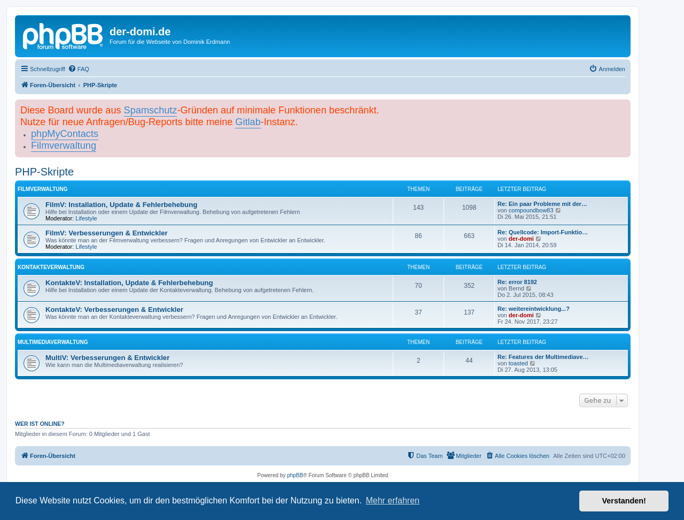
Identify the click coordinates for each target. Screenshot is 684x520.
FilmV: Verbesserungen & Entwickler (106, 233)
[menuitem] (78, 69)
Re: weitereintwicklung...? (534, 308)
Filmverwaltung (63, 145)
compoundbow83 (531, 210)
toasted (518, 363)
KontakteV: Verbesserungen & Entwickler (114, 309)
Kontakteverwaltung (51, 267)
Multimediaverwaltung (53, 342)
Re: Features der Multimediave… (543, 357)
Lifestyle (86, 218)
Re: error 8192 (517, 282)
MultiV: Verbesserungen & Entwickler (107, 358)
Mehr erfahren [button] (392, 500)
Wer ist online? (40, 423)
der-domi (521, 238)
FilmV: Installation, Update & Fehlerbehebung (121, 205)
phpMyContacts (64, 133)
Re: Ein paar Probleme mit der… (542, 204)
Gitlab (247, 122)
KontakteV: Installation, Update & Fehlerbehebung (129, 283)
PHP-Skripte (44, 172)
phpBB (295, 475)
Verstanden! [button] (624, 500)
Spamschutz (150, 110)
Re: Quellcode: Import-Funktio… (543, 232)
